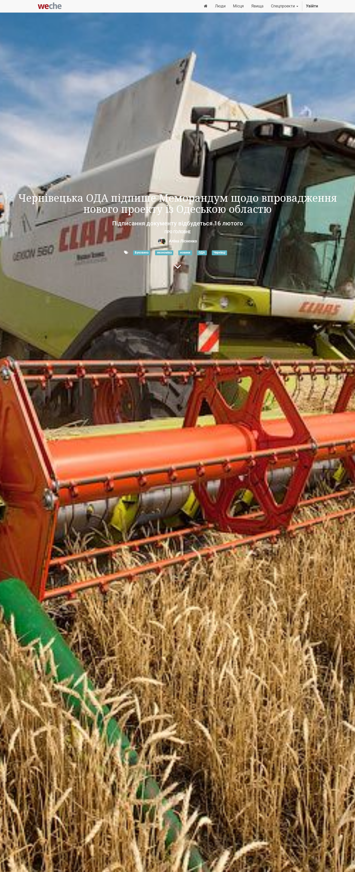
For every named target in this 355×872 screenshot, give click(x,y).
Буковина (141, 253)
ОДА (202, 253)
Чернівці (219, 253)
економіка (164, 253)
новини (185, 253)
